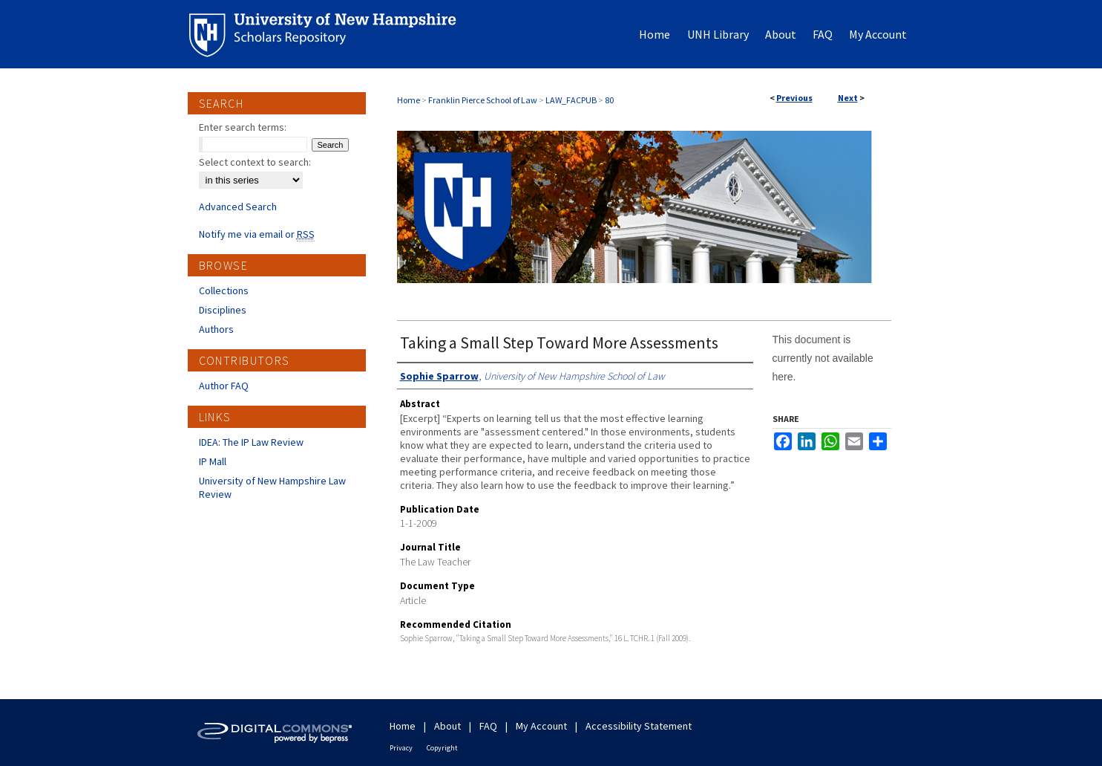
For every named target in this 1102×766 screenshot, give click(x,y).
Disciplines (222, 310)
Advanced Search (238, 206)
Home (408, 100)
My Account (541, 726)
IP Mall (212, 461)
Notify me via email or (257, 234)
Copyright (442, 748)
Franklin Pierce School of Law (482, 100)
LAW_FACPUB (571, 100)
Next (848, 97)
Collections (224, 290)
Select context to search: (255, 162)
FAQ (488, 726)
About (447, 726)
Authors (216, 329)
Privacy (401, 748)
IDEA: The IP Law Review (251, 442)
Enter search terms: (242, 127)
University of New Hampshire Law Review (272, 487)
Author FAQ (224, 385)
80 (609, 100)
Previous (794, 97)
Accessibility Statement (639, 726)
